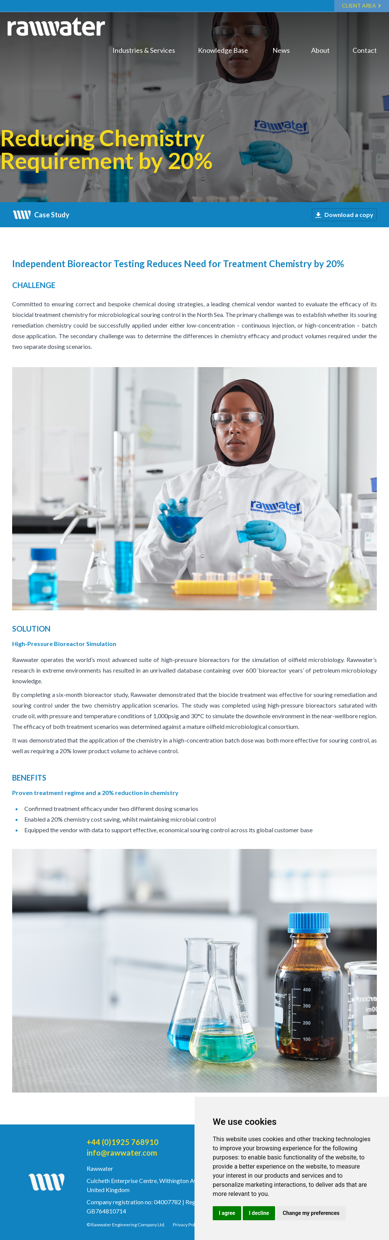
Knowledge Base (223, 50)
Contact (365, 50)
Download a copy (344, 214)
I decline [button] (259, 1213)
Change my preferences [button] (311, 1213)
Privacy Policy (187, 1224)
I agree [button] (227, 1213)
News (281, 50)
